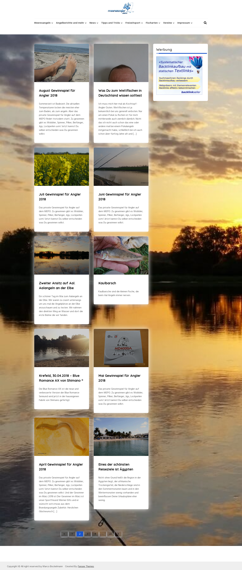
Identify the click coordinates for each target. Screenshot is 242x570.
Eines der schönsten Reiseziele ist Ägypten (115, 466)
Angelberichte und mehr (70, 23)
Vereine (167, 23)
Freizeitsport (132, 23)
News (92, 23)
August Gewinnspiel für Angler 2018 (57, 93)
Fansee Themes (86, 566)
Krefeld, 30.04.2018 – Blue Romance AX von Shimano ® (61, 378)
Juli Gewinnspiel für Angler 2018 (60, 196)
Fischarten (152, 23)
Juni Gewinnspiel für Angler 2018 (119, 196)
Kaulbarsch (107, 283)
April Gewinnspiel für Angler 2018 (61, 466)
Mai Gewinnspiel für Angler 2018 (119, 378)
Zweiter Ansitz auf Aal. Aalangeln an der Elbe (57, 285)
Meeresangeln (42, 23)
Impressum (183, 23)
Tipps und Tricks (110, 23)
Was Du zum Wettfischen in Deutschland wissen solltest (120, 93)
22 (110, 534)
